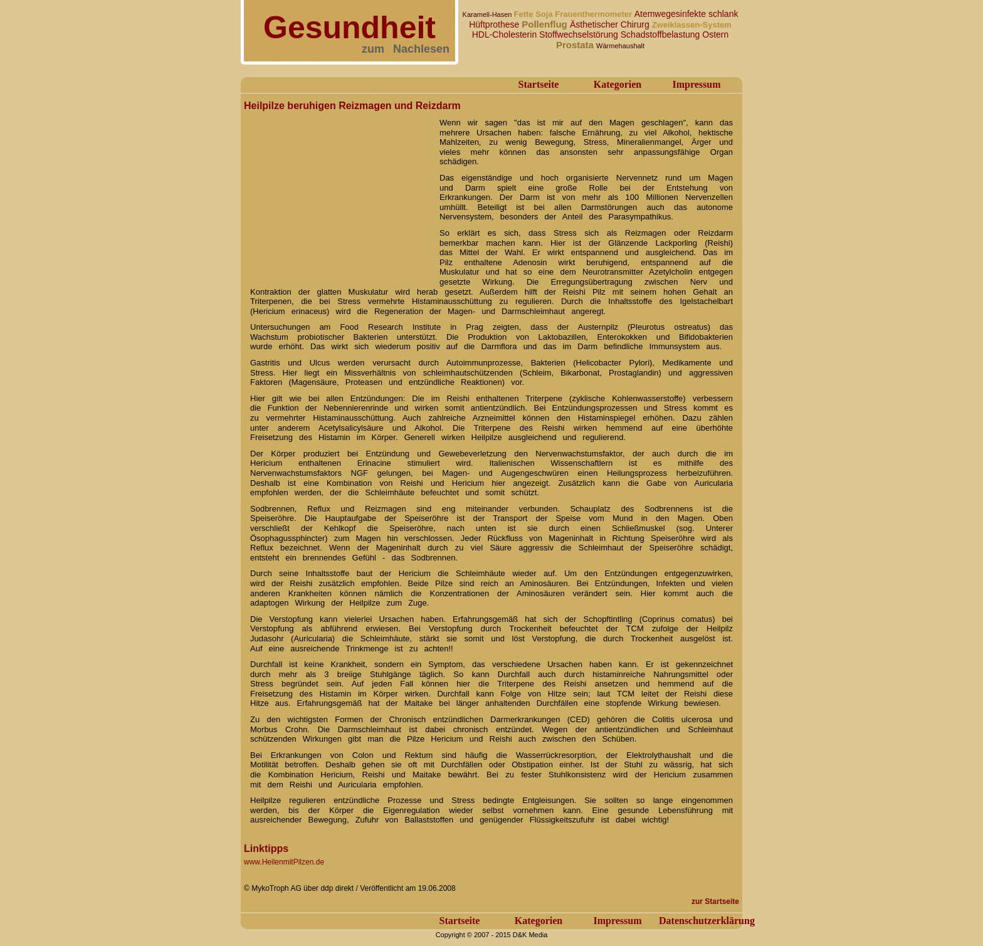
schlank (723, 14)
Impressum (696, 84)
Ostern (715, 34)
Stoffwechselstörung (580, 34)
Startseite (538, 84)
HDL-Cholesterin (505, 34)
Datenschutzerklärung (707, 920)
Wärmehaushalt (620, 46)
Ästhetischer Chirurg (611, 24)
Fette (524, 14)
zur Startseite (715, 901)
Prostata (576, 44)
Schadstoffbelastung (662, 34)
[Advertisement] (338, 193)
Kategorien (617, 84)
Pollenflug (546, 24)
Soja (545, 14)
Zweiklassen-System (692, 24)
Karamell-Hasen (488, 14)
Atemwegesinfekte (671, 14)
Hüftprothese (495, 24)
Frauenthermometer (594, 14)
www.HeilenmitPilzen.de (284, 862)
